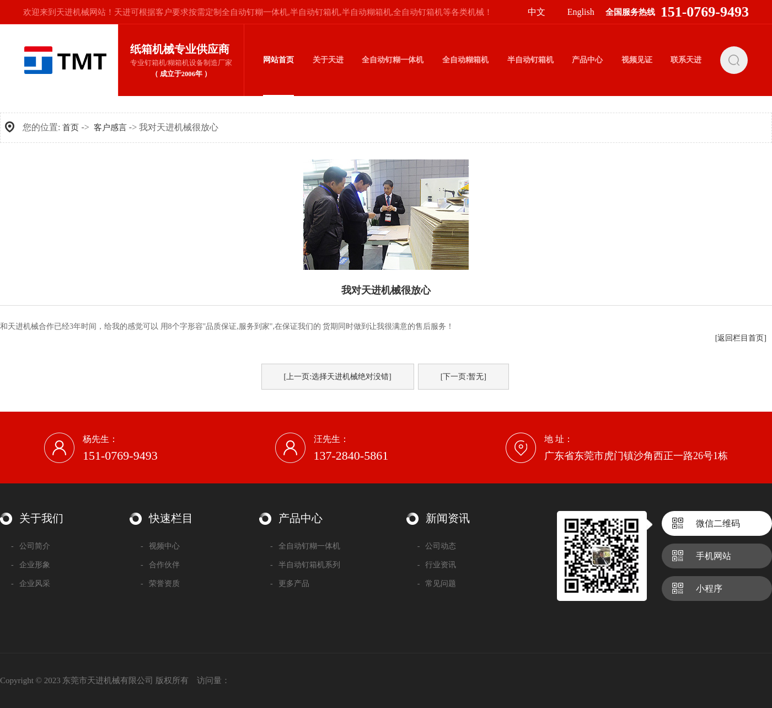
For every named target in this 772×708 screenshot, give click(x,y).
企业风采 (30, 583)
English (580, 12)
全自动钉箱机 (418, 12)
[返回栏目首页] (740, 338)
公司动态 (437, 546)
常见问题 (437, 583)
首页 (70, 127)
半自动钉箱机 (315, 12)
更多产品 (289, 583)
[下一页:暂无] (463, 376)
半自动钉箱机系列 (305, 565)
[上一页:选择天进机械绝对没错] (338, 376)
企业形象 (30, 565)
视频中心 (160, 546)
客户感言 (110, 127)
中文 (536, 12)
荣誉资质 (160, 583)
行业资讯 (437, 565)
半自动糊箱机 (367, 12)
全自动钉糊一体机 (255, 12)
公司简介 (30, 546)
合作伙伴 (160, 565)
